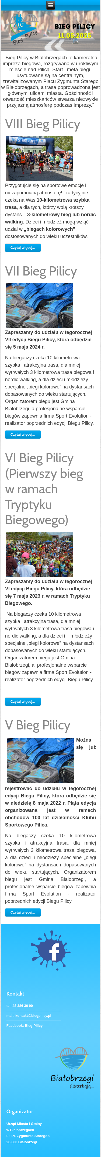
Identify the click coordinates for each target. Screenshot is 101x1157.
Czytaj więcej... (23, 248)
